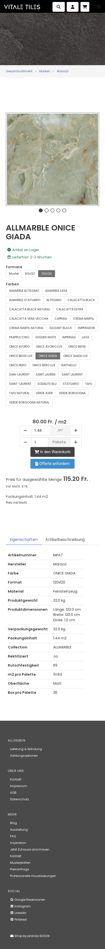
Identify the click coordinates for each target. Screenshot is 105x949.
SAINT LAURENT (72, 374)
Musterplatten (20, 863)
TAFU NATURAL (19, 393)
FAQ (13, 836)
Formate (14, 267)
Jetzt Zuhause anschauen (29, 849)
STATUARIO (71, 384)
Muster (14, 273)
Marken (44, 71)
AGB (13, 793)
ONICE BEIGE (77, 346)
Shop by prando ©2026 (30, 936)
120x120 (46, 273)
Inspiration (18, 843)
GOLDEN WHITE (45, 337)
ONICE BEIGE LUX (20, 356)
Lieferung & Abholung (26, 749)
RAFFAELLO (68, 365)
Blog (13, 823)
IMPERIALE (69, 337)
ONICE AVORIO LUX (49, 346)
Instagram (20, 906)
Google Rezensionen (27, 900)
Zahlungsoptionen (24, 756)
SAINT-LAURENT (20, 384)
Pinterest (18, 919)
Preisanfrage (19, 869)
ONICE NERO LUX (43, 365)
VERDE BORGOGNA (72, 393)
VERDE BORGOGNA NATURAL (29, 402)
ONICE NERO (17, 365)
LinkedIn (18, 913)
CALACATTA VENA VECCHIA (28, 318)
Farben (12, 284)
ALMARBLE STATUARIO (24, 300)
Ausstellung (19, 829)
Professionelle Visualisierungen (33, 876)
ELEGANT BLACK (61, 328)
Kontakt (15, 779)
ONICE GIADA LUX (75, 356)
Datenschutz (19, 799)
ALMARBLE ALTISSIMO (24, 291)
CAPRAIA (60, 318)
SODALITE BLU (47, 384)
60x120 (30, 273)
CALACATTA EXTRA (69, 309)
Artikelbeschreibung (65, 539)
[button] (98, 6)
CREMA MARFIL (83, 318)
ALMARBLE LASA (56, 291)
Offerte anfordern (52, 463)
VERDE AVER (44, 393)
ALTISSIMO (53, 300)
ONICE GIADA (48, 356)
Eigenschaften (24, 539)
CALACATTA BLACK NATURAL (29, 309)
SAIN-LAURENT (19, 374)
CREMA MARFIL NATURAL (26, 328)
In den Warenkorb (52, 452)
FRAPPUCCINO (19, 337)
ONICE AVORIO (19, 346)
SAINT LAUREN (45, 374)
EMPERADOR (86, 328)
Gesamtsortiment (19, 71)
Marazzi (62, 71)
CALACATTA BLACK (81, 300)
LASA (85, 337)
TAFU (88, 384)
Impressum (18, 786)
